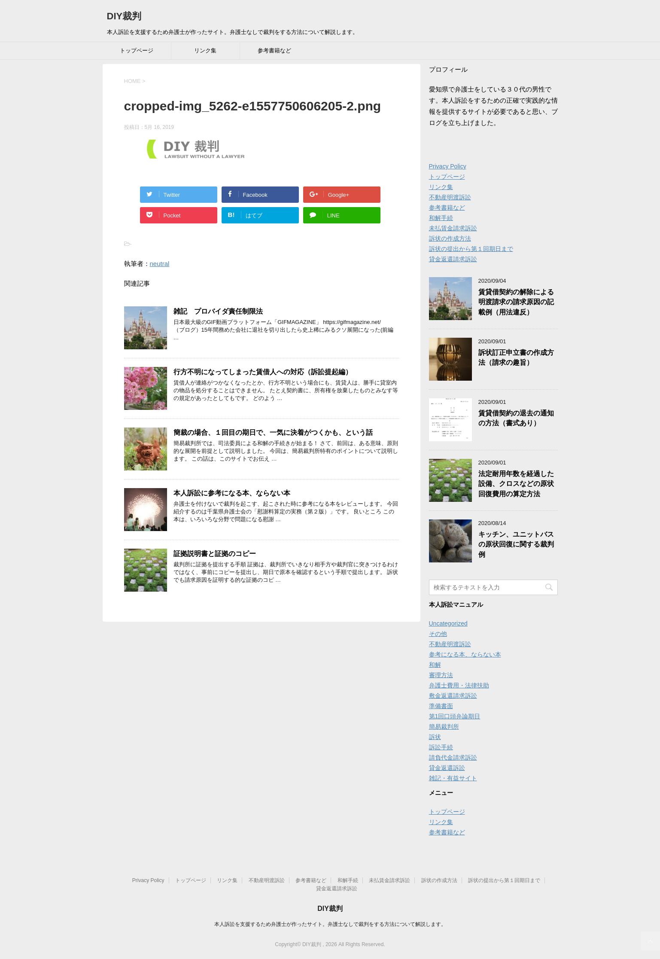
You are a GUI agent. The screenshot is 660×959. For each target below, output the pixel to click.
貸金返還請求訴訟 (453, 259)
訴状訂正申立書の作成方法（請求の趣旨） (516, 357)
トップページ (136, 50)
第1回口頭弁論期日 (455, 716)
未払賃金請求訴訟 (453, 228)
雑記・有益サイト (453, 778)
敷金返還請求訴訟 (453, 695)
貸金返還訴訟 (447, 767)
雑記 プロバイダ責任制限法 (218, 311)
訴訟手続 (441, 747)
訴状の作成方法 (450, 238)
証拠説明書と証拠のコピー (214, 553)
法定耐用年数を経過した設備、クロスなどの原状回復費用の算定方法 (516, 484)
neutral (160, 263)
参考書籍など (274, 50)
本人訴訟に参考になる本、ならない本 (231, 493)
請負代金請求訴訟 (453, 757)
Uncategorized (448, 623)
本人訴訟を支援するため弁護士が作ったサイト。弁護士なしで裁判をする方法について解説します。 (330, 924)
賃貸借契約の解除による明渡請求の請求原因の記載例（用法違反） (516, 302)
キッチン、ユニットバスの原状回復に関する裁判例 (516, 544)
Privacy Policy (447, 166)
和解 (435, 664)
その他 (438, 633)
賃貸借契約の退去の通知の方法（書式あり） (516, 418)
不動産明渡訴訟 (450, 197)
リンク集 (205, 50)
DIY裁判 (124, 16)
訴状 (435, 736)
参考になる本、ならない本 (465, 654)
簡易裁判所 (444, 726)
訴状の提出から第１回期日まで (471, 248)
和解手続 (441, 217)
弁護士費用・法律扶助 (459, 685)
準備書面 (441, 705)
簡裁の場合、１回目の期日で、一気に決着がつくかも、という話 (273, 432)
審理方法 (441, 675)
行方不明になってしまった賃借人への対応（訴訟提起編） (262, 372)
